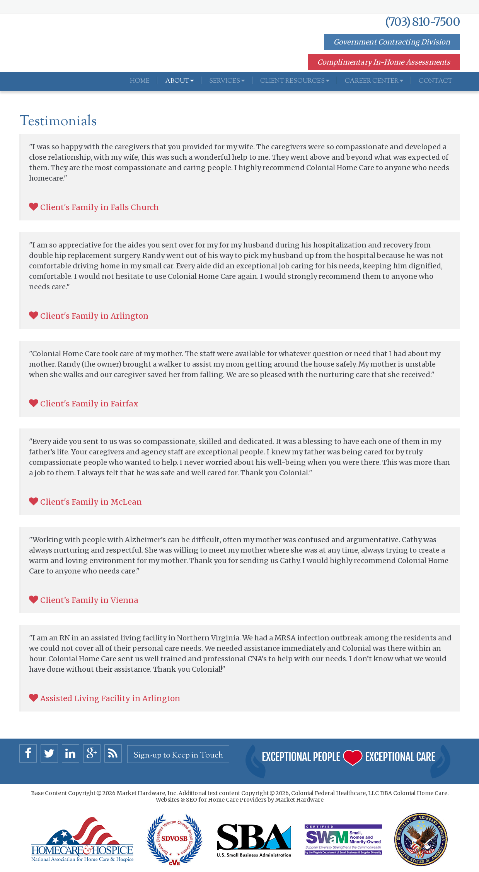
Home (140, 81)
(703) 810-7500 (422, 21)
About (179, 81)
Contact (435, 81)
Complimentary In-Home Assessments (383, 62)
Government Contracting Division (392, 42)
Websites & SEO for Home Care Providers (212, 799)
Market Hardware (299, 799)
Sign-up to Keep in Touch (178, 755)
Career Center (374, 81)
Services (227, 81)
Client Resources (294, 81)
